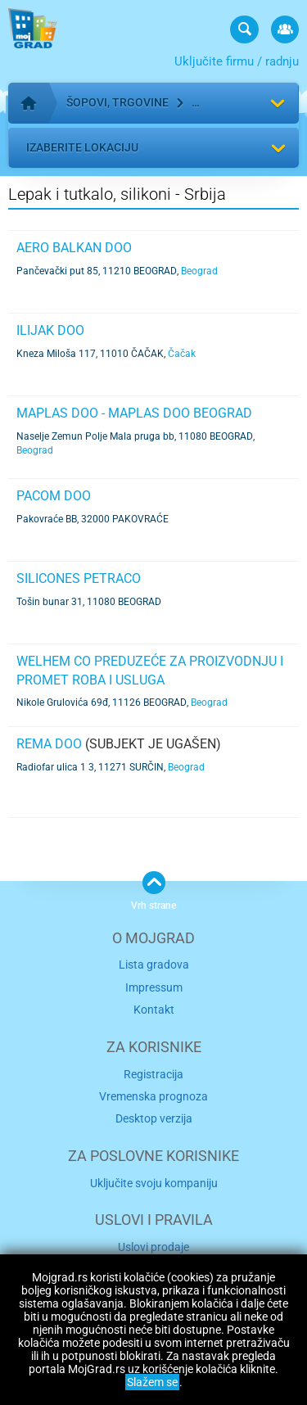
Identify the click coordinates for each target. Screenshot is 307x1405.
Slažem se (152, 1382)
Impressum (154, 987)
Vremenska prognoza (153, 1096)
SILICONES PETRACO (78, 578)
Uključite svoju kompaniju (154, 1183)
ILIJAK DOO (50, 330)
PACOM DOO (53, 496)
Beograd (199, 271)
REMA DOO (49, 744)
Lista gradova (154, 964)
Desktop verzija (153, 1118)
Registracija (153, 1074)
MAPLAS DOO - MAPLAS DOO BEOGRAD (134, 413)
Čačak (182, 353)
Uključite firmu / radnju (236, 61)
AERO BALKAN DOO (74, 247)
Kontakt (153, 1009)
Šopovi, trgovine (117, 102)
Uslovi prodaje (153, 1247)
